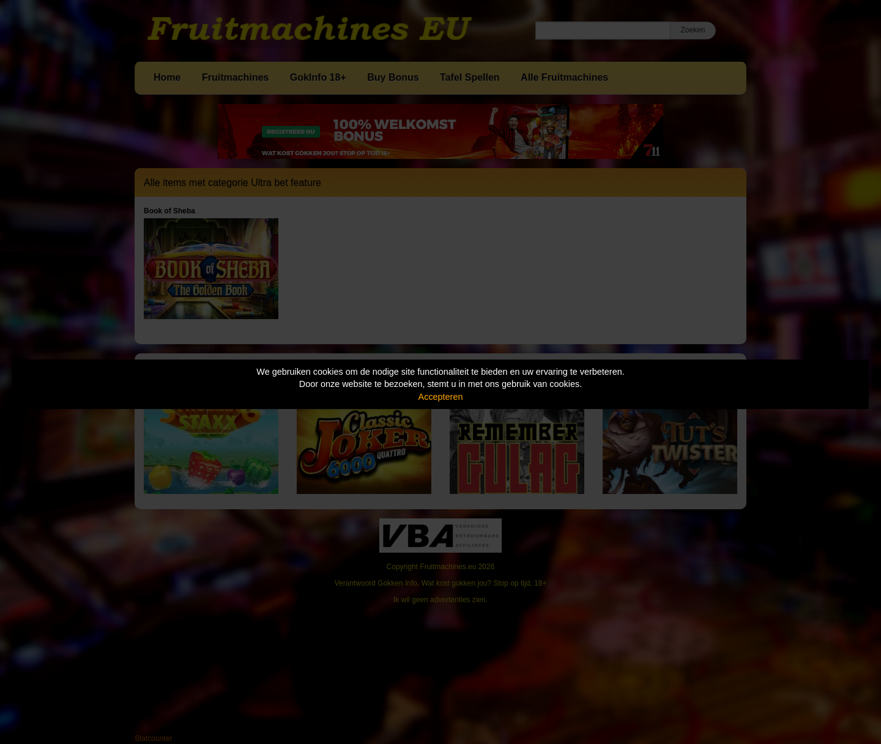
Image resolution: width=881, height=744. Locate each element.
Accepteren (440, 397)
